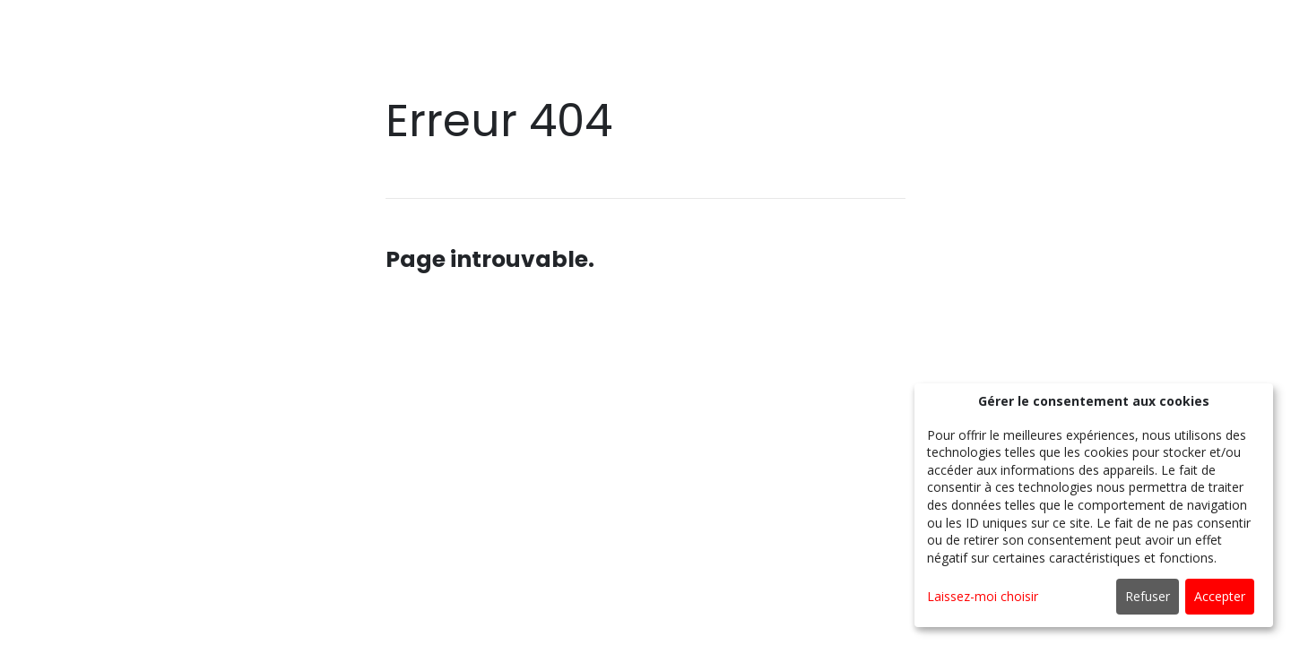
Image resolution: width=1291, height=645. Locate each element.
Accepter (1219, 596)
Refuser (1147, 596)
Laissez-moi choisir (982, 596)
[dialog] (1093, 505)
